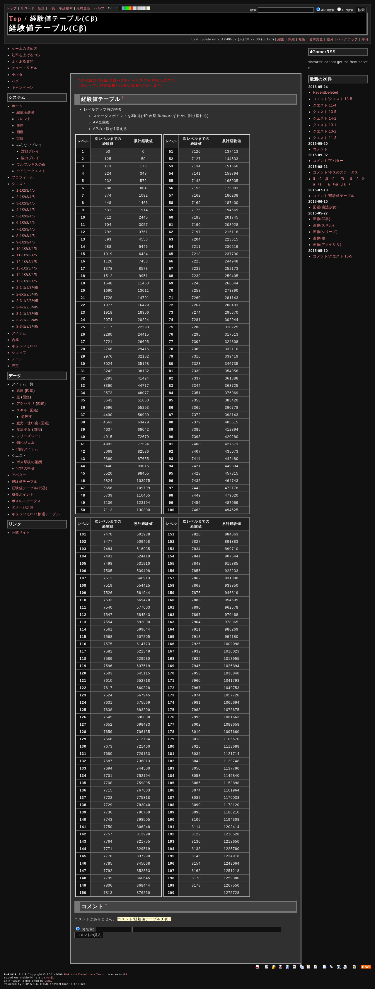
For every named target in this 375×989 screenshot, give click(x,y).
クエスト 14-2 (324, 118)
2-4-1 (20, 307)
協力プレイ (30, 158)
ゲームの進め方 (25, 49)
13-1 (20, 268)
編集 (280, 39)
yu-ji (49, 977)
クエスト (19, 184)
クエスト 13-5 (324, 112)
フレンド (23, 119)
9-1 (19, 242)
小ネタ (17, 75)
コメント (320, 149)
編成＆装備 (25, 112)
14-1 (20, 275)
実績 (20, 138)
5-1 (19, 216)
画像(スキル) (323, 225)
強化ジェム (25, 442)
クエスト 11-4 (324, 105)
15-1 (20, 281)
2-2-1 (20, 294)
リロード (28, 8)
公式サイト (21, 532)
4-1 (19, 210)
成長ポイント (23, 494)
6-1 (19, 223)
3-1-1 (20, 314)
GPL (126, 974)
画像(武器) (321, 219)
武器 (20, 391)
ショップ (19, 353)
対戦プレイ (30, 151)
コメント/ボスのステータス (335, 172)
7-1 (19, 229)
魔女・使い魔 (27, 423)
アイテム (19, 333)
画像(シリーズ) (325, 232)
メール (17, 359)
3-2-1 (20, 320)
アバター (19, 475)
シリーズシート (29, 436)
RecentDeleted (325, 92)
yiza (48, 980)
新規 (41, 8)
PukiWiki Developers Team (84, 974)
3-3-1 (20, 326)
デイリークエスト (31, 171)
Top (15, 18)
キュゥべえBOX (25, 346)
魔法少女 (23, 429)
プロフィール (23, 177)
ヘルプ (99, 8)
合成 (15, 340)
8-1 (19, 236)
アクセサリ (25, 403)
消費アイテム (27, 449)
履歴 (20, 125)
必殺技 (26, 417)
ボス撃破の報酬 (29, 462)
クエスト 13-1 (324, 125)
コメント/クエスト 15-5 (332, 256)
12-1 (20, 262)
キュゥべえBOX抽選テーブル (36, 514)
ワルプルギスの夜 (31, 164)
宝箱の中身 (25, 468)
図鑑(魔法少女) (325, 207)
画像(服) (320, 238)
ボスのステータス (26, 501)
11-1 (20, 255)
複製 (302, 39)
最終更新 (83, 8)
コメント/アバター (328, 161)
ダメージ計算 (23, 507)
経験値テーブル (25, 482)
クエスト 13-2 (324, 131)
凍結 (291, 39)
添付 (365, 39)
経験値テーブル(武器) (29, 488)
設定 (15, 366)
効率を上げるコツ (26, 55)
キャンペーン (23, 87)
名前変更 (316, 39)
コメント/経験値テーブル (333, 196)
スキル (22, 410)
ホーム (17, 106)
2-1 (19, 197)
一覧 (51, 8)
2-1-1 (20, 288)
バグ (15, 81)
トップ (11, 8)
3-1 (19, 203)
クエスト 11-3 (324, 138)
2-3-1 (20, 301)
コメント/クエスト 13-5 (332, 99)
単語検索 (66, 8)
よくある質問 (23, 61)
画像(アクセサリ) (327, 245)
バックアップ (347, 39)
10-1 (20, 249)
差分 (330, 39)
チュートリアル (25, 68)
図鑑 (20, 132)
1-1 (19, 190)
